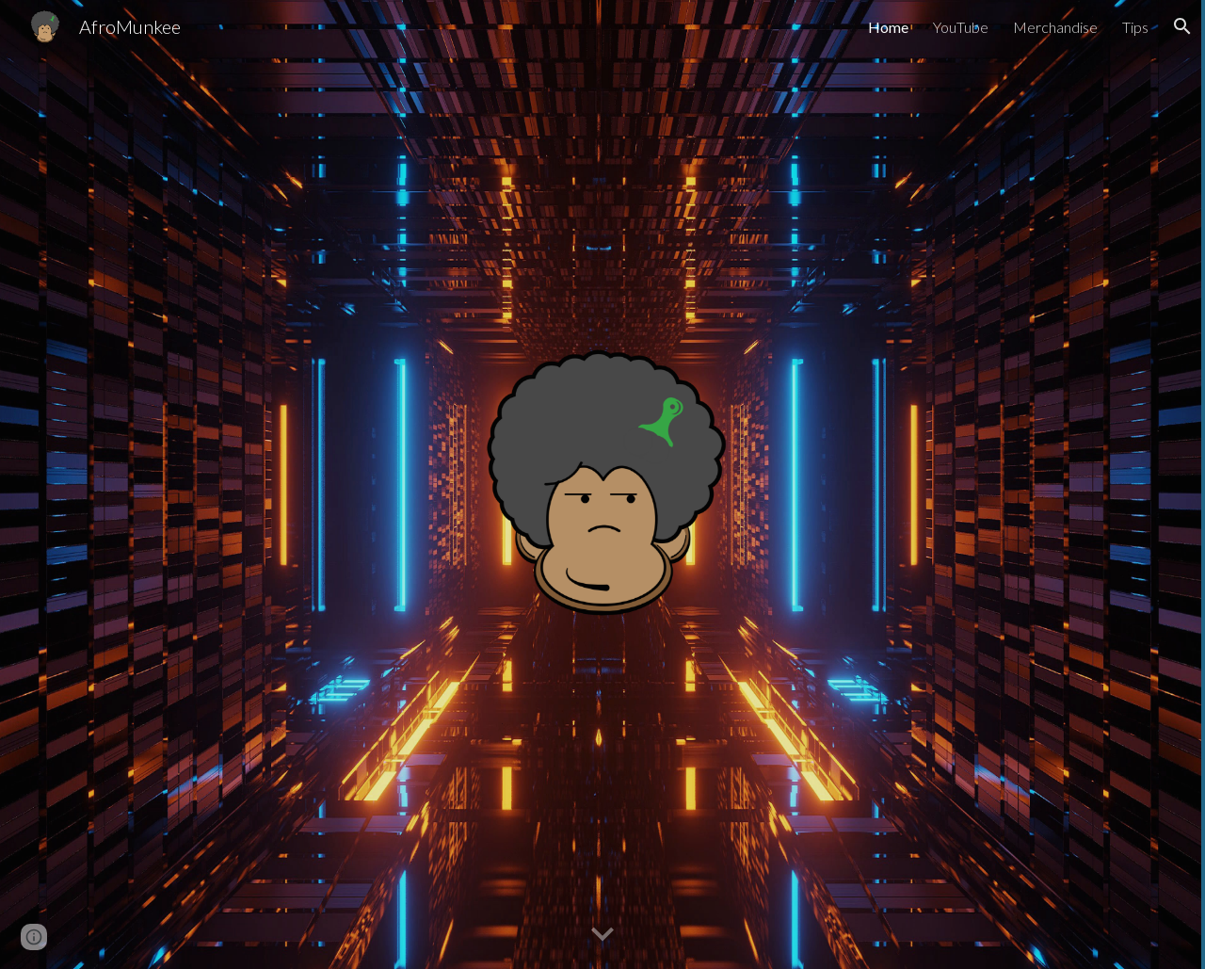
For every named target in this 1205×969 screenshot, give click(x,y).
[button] (1182, 26)
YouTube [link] (960, 27)
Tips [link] (1135, 27)
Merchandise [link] (1055, 27)
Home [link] (888, 27)
